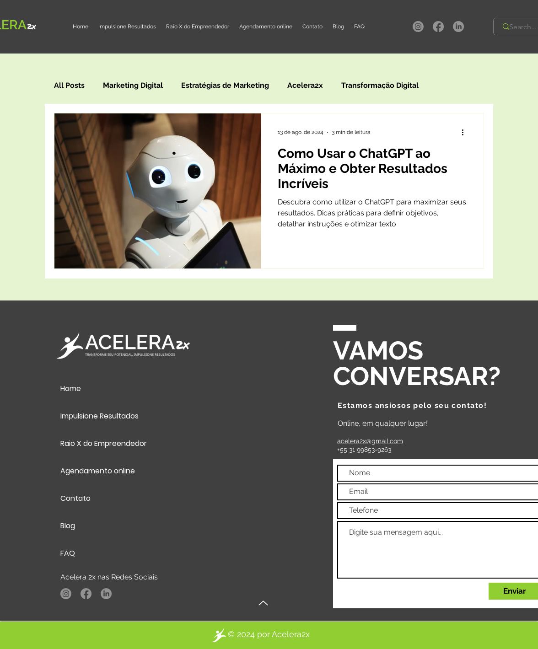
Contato (75, 498)
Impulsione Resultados (99, 416)
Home (70, 388)
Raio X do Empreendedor (103, 443)
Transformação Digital (380, 85)
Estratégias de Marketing (225, 85)
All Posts (69, 85)
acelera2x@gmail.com (370, 441)
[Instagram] (418, 26)
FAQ (67, 553)
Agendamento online (97, 471)
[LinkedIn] (458, 26)
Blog (67, 525)
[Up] (263, 603)
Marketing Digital (133, 85)
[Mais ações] (465, 132)
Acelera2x (305, 85)
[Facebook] (438, 26)
